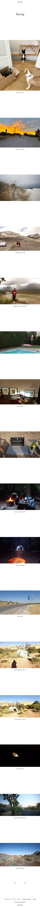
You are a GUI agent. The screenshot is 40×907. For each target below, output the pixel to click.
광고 (19, 899)
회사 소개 (14, 899)
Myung (20, 14)
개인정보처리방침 (26, 899)
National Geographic (20, 902)
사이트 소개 (7, 899)
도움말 (34, 899)
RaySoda (20, 2)
